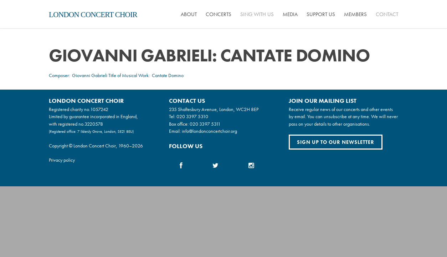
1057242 (99, 109)
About (189, 14)
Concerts (218, 14)
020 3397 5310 (192, 116)
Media (290, 14)
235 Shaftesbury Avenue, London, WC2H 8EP (213, 109)
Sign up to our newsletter (335, 142)
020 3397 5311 (205, 124)
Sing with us (257, 14)
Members (355, 14)
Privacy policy (62, 160)
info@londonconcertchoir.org (209, 131)
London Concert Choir (93, 14)
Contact (387, 14)
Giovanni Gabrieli (89, 75)
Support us (321, 14)
